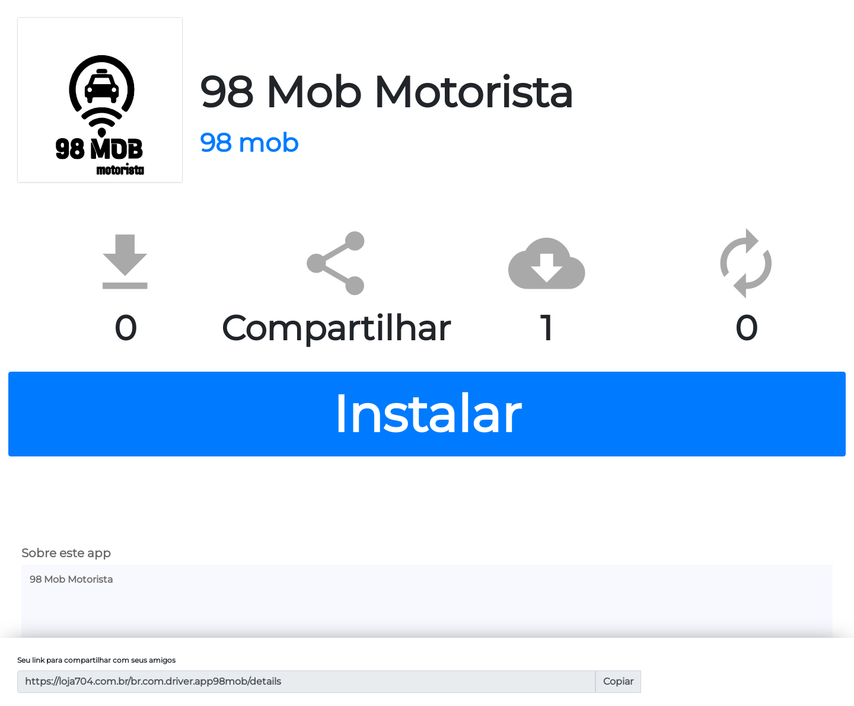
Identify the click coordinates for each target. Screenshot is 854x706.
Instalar (427, 413)
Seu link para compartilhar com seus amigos (96, 660)
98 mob (249, 142)
